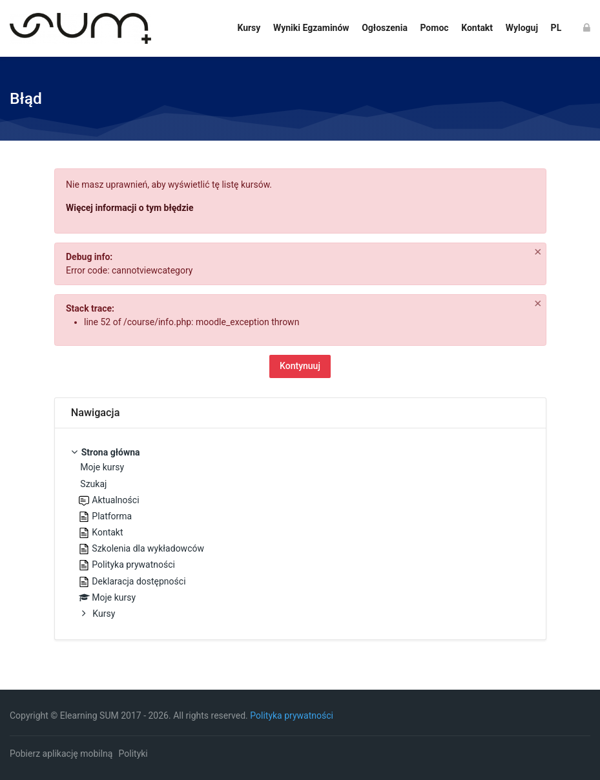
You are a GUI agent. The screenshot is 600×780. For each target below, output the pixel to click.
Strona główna (110, 452)
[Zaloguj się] (586, 28)
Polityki (133, 753)
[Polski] (556, 28)
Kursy (103, 613)
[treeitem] (300, 534)
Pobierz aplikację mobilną (61, 753)
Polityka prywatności (291, 715)
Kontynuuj (300, 366)
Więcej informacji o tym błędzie (130, 208)
